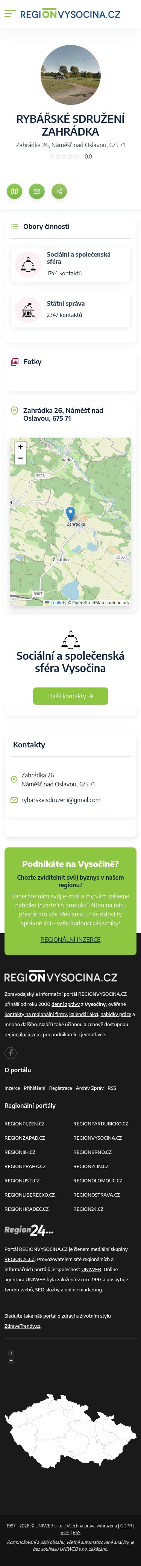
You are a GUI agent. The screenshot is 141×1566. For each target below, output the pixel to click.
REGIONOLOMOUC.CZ (98, 1180)
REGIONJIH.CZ (20, 1152)
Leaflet (54, 602)
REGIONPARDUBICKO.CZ (100, 1124)
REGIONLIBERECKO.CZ (30, 1195)
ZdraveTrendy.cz (23, 1326)
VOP (65, 1532)
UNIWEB (91, 1269)
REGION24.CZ (88, 1209)
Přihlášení (34, 1088)
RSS (112, 1088)
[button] (70, 514)
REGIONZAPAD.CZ (25, 1138)
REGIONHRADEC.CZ (27, 1209)
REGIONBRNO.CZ (92, 1152)
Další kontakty (70, 696)
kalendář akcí (83, 1014)
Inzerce (12, 1088)
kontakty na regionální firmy (36, 1014)
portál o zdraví (59, 1316)
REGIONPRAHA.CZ (25, 1166)
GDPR (126, 1526)
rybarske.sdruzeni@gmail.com (60, 800)
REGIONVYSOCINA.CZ (97, 1138)
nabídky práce (115, 1014)
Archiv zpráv (90, 1088)
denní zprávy (66, 1004)
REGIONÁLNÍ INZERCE (71, 939)
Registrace (60, 1088)
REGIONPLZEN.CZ (25, 1124)
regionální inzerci (23, 1034)
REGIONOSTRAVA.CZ (96, 1195)
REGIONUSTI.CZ (22, 1180)
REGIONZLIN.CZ (91, 1166)
